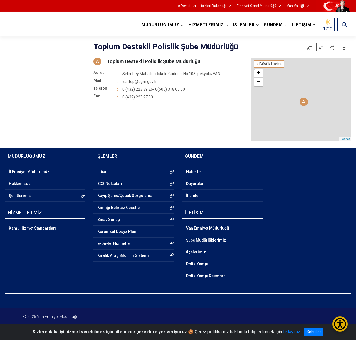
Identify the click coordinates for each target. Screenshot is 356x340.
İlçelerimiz (196, 252)
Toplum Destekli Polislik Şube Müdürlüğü (153, 61)
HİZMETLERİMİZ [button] (206, 25)
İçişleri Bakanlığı (213, 6)
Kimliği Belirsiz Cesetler (119, 207)
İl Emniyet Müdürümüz (29, 171)
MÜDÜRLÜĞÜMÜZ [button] (160, 25)
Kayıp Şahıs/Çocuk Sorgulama (124, 195)
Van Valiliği (295, 6)
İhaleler (193, 195)
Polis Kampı (197, 264)
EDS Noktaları (109, 183)
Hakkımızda (20, 183)
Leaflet (345, 139)
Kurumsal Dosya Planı (117, 231)
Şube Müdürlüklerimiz (206, 240)
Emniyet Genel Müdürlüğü (256, 6)
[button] (332, 47)
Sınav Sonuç (108, 219)
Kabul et (314, 332)
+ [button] (258, 73)
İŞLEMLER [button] (244, 25)
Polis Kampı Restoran (206, 276)
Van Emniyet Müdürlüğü (207, 228)
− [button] (258, 82)
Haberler (194, 171)
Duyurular (195, 183)
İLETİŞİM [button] (301, 25)
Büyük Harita (270, 64)
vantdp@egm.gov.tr (139, 81)
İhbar (102, 171)
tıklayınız (291, 331)
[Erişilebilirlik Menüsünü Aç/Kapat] (340, 324)
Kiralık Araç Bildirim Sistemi (123, 255)
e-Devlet (184, 6)
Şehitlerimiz (20, 195)
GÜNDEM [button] (273, 25)
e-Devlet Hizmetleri (114, 243)
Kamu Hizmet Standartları (32, 228)
